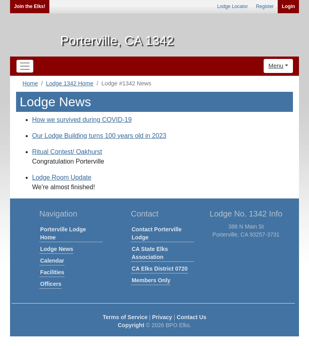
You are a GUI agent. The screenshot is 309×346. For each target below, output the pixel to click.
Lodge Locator (232, 6)
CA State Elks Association (150, 253)
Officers (50, 284)
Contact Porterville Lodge (156, 233)
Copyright (131, 325)
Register (265, 6)
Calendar (52, 260)
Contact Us (191, 317)
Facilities (52, 272)
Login (288, 6)
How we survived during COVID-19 (82, 119)
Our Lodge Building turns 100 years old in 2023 (99, 135)
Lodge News (56, 249)
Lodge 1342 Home (69, 83)
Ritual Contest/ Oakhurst (67, 151)
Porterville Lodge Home (63, 233)
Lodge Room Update (61, 177)
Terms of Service (125, 317)
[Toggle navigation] (24, 66)
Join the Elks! (29, 6)
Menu (276, 65)
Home (30, 83)
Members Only (151, 280)
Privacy (162, 317)
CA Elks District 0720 (160, 268)
